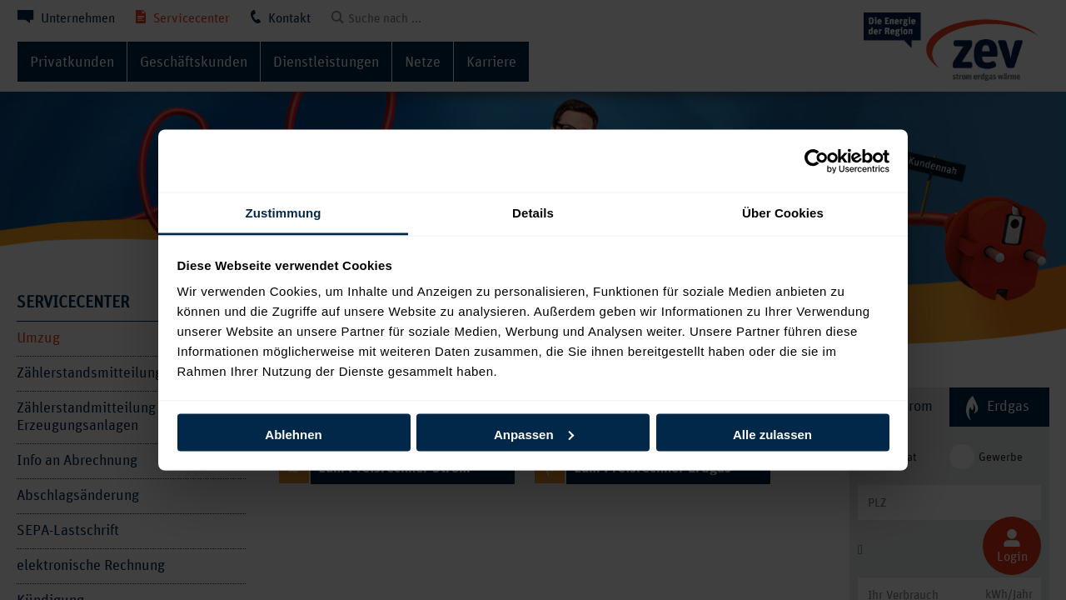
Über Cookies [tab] (783, 213)
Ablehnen (293, 434)
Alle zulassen (772, 434)
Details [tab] (533, 213)
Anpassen (534, 434)
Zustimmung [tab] (283, 213)
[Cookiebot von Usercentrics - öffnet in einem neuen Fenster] (816, 160)
